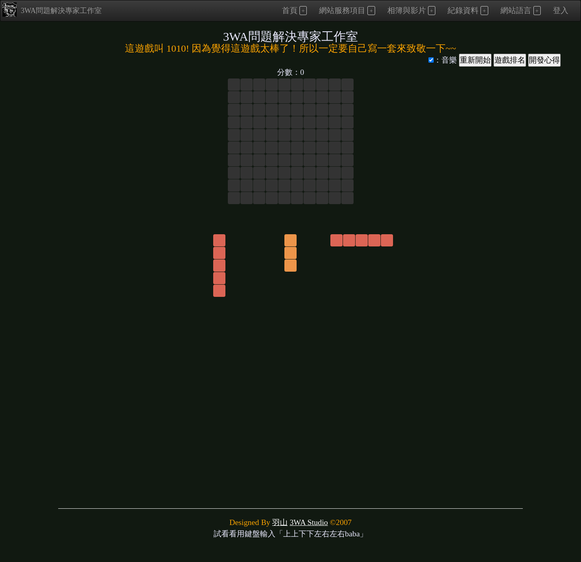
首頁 (289, 10)
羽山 (280, 522)
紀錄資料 (463, 10)
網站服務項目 (342, 10)
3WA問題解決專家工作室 (52, 9)
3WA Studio (309, 522)
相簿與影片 (406, 10)
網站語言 (515, 10)
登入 (560, 10)
